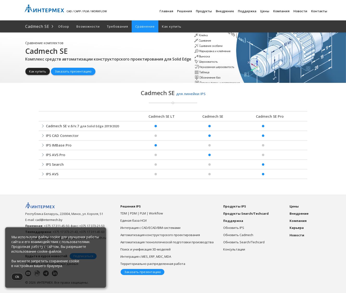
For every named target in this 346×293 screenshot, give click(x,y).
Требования (117, 26)
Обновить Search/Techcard (244, 242)
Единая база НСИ (133, 220)
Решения (184, 11)
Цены (264, 11)
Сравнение (145, 26)
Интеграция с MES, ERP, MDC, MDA (145, 256)
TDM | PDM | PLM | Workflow (141, 213)
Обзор (63, 26)
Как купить (171, 26)
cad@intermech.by (48, 220)
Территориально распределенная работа (152, 264)
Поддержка (247, 11)
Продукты (204, 11)
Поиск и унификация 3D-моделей (145, 249)
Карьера (297, 228)
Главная (166, 11)
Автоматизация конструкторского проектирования (160, 235)
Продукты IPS (234, 206)
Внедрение (225, 11)
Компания (281, 11)
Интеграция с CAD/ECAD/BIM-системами (150, 228)
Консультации (234, 249)
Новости (300, 11)
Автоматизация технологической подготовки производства (167, 242)
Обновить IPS (233, 228)
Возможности (88, 26)
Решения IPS (130, 206)
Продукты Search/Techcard (246, 213)
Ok (17, 277)
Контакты (319, 11)
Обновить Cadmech (238, 235)
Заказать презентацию (73, 71)
